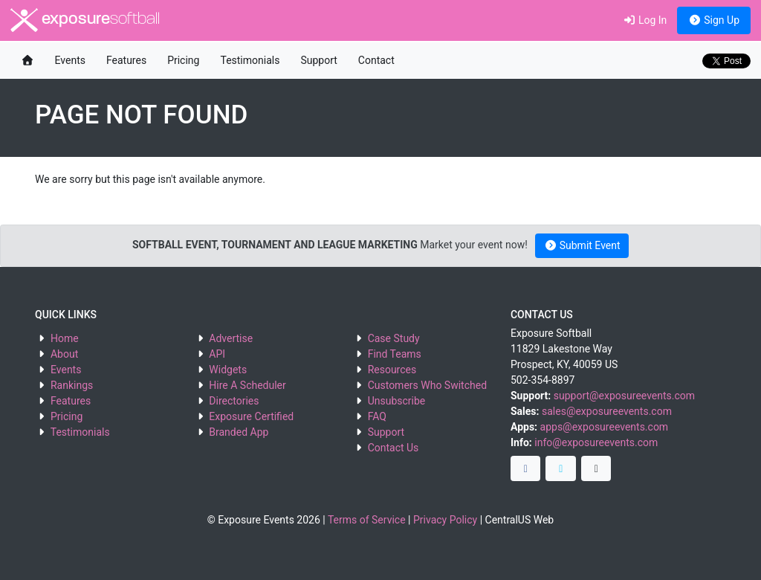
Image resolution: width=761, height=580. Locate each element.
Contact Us (393, 448)
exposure (85, 20)
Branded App (238, 432)
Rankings (72, 385)
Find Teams (394, 354)
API (217, 354)
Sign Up (713, 20)
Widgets (228, 370)
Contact (376, 60)
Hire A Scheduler (247, 385)
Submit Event (582, 245)
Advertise (231, 338)
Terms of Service (367, 520)
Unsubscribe (397, 401)
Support (318, 60)
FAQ (377, 416)
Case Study (394, 338)
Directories (234, 401)
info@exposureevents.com (596, 442)
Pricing (183, 60)
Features (126, 60)
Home (65, 338)
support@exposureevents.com (624, 396)
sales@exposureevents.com (607, 411)
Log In (645, 20)
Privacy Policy (445, 520)
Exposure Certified (251, 416)
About (64, 354)
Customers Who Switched (427, 385)
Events (70, 60)
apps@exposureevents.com (604, 427)
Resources (392, 370)
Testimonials (249, 60)
